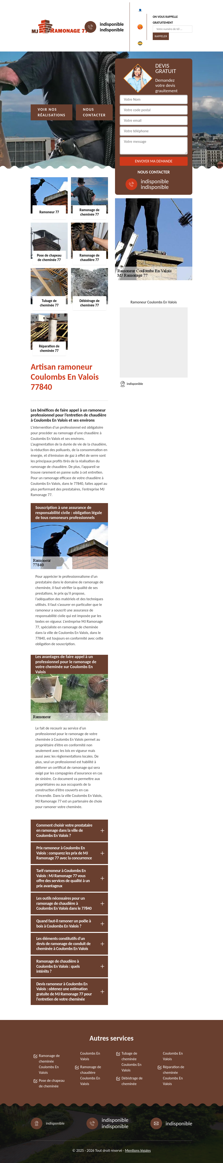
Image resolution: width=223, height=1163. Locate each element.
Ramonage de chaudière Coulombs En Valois (90, 1075)
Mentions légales (138, 1150)
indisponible (112, 24)
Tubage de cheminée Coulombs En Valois (131, 1061)
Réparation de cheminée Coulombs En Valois (173, 1075)
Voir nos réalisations (51, 112)
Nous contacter (94, 112)
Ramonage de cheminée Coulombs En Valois (49, 1064)
